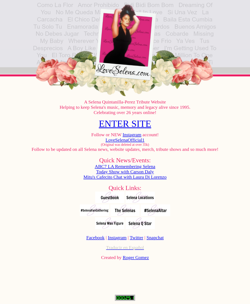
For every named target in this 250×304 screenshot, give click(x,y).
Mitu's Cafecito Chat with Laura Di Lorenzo (125, 176)
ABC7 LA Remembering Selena (125, 166)
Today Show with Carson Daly (125, 171)
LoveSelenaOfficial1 (124, 139)
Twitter (136, 237)
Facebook (95, 237)
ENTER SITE (125, 123)
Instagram (132, 134)
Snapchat (155, 237)
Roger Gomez (136, 257)
